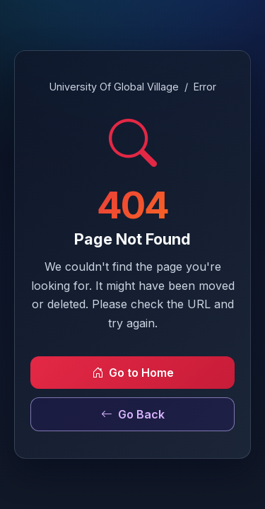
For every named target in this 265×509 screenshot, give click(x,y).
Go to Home (133, 372)
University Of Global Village (114, 87)
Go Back (133, 414)
